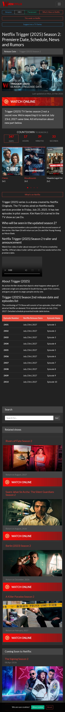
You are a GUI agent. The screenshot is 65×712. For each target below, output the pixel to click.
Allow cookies (37, 707)
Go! (56, 418)
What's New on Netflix (51, 12)
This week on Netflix (32, 18)
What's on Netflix (32, 194)
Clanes (5, 178)
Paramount (32, 12)
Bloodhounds (30, 178)
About (49, 707)
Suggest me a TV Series (32, 24)
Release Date (10, 51)
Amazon (8, 12)
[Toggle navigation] (59, 4)
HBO (20, 12)
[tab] (27, 188)
